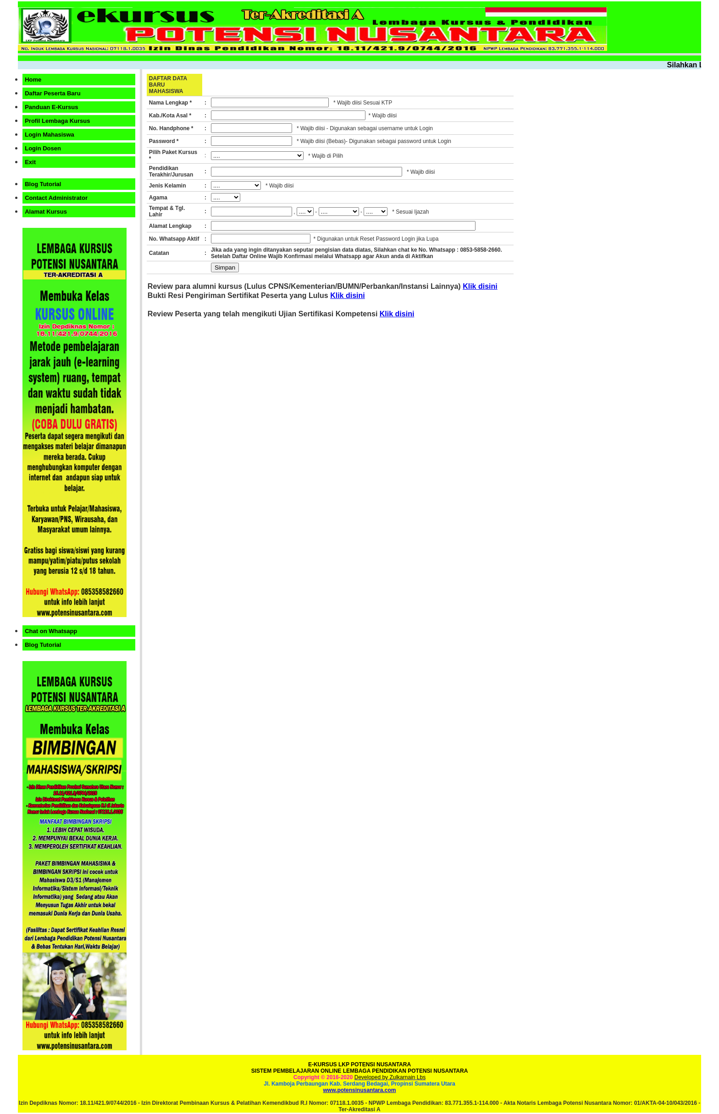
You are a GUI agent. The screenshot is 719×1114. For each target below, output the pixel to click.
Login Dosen (43, 148)
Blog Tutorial (43, 184)
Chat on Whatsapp (51, 631)
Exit (30, 162)
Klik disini (480, 286)
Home (33, 79)
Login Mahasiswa (49, 134)
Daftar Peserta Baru (52, 93)
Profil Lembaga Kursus (57, 120)
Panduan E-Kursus (51, 107)
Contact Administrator (56, 197)
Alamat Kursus (46, 211)
